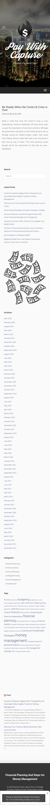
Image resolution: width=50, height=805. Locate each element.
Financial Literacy (12, 568)
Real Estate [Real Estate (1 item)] (15, 648)
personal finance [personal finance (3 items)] (12, 645)
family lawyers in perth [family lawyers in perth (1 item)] (38, 609)
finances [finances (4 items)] (15, 612)
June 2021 (8, 485)
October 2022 (9, 429)
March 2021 (8, 497)
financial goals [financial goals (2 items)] (36, 612)
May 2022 (7, 449)
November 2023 (10, 386)
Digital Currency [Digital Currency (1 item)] (25, 609)
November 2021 (10, 469)
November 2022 (10, 425)
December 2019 (10, 544)
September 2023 (10, 394)
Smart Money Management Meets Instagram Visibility (24, 210)
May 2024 (7, 362)
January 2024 (9, 378)
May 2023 (7, 406)
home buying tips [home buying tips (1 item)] (9, 627)
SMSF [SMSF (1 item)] (13, 651)
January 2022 (9, 461)
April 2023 (8, 410)
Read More (6, 149)
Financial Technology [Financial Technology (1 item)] (17, 624)
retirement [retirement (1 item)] (22, 648)
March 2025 (8, 334)
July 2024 (7, 358)
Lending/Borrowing (12, 576)
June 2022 (8, 445)
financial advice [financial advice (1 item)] (25, 612)
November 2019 (10, 548)
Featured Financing (12, 564)
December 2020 (10, 509)
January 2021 (9, 505)
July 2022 (7, 441)
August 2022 (9, 437)
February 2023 (9, 417)
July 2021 (7, 481)
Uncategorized (10, 584)
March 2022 (8, 457)
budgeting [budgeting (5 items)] (23, 599)
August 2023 (9, 398)
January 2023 (9, 421)
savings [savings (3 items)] (7, 651)
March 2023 (8, 413)
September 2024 (10, 350)
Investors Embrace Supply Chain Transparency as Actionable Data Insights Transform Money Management (23, 196)
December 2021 (10, 465)
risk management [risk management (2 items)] (33, 648)
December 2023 (10, 382)
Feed (8, 695)
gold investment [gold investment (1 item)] (41, 624)
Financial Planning (12, 572)
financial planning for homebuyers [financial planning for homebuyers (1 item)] (26, 621)
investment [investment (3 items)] (26, 630)
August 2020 (9, 524)
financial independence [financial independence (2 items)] (13, 616)
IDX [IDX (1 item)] (27, 627)
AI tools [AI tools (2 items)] (7, 600)
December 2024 (10, 342)
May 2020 (7, 532)
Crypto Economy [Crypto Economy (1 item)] (23, 606)
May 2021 (7, 489)
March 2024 (8, 370)
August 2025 (9, 326)
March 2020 (8, 536)
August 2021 (9, 477)
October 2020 (9, 516)
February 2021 (9, 501)
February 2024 (9, 374)
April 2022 (8, 453)
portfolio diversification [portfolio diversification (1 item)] (27, 645)
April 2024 (8, 366)
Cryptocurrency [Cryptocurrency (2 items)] (39, 603)
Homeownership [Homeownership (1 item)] (20, 627)
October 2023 (9, 390)
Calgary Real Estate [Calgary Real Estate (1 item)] (14, 603)
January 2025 (9, 338)
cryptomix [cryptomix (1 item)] (31, 606)
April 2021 (8, 493)
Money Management (13, 580)
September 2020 (10, 520)
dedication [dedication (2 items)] (15, 609)
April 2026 (8, 318)
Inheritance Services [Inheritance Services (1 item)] (14, 631)
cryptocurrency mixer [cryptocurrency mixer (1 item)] (10, 606)
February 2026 (9, 322)
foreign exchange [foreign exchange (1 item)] (29, 624)
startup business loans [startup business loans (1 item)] (23, 651)
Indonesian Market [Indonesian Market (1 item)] (34, 627)
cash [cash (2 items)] (23, 603)
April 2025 (8, 330)
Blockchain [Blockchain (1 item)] (14, 600)
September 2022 (10, 433)
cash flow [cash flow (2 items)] (29, 603)
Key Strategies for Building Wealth (17, 235)
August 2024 (9, 354)
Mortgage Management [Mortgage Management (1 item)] (34, 641)
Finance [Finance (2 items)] (7, 612)
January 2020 (9, 540)
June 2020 (8, 528)
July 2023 (7, 402)
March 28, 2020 (15, 114)
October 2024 (9, 346)
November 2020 (10, 513)
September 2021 (10, 473)
